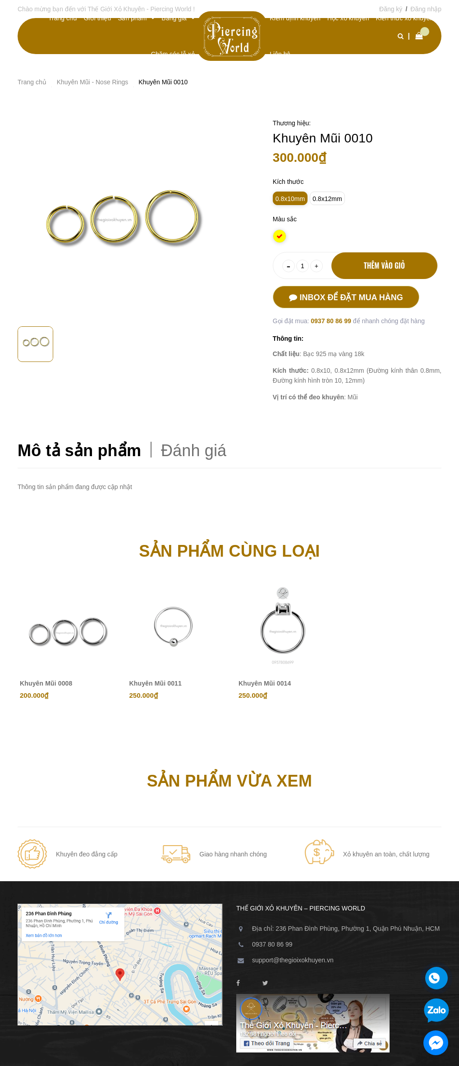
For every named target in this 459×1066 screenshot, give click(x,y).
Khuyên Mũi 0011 (155, 683)
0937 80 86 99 (332, 321)
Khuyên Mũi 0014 (265, 683)
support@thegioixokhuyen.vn (293, 960)
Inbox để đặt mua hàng (346, 297)
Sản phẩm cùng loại (229, 551)
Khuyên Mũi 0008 (46, 683)
